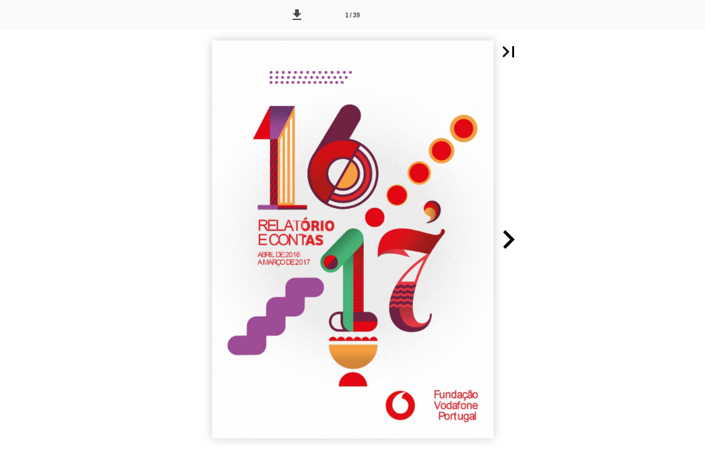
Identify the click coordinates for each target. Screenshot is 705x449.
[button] (297, 15)
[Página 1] (352, 15)
